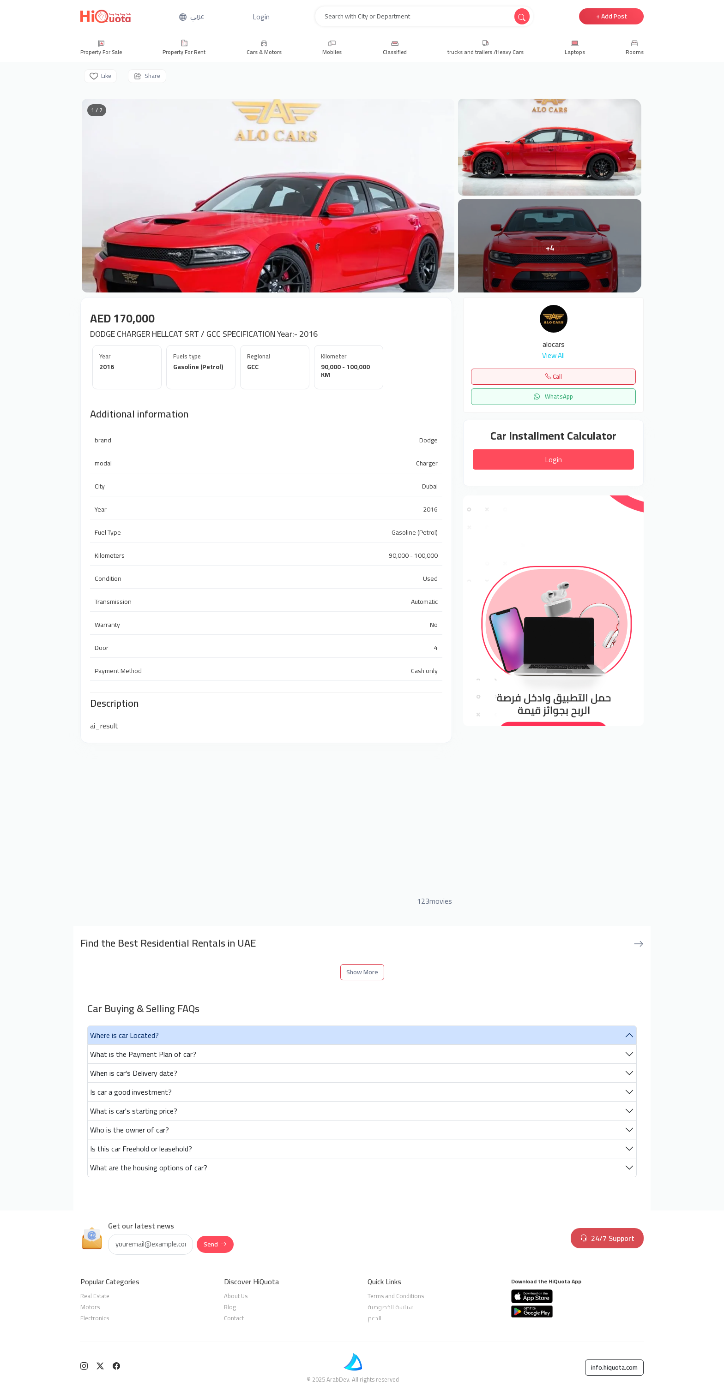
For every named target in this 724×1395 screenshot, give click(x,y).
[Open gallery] (268, 195)
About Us (235, 1295)
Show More (362, 972)
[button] (261, 16)
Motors (90, 1306)
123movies (434, 901)
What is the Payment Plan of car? (143, 1054)
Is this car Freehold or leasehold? (141, 1149)
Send (215, 1244)
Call (553, 376)
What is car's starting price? (133, 1111)
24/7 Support (607, 1238)
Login (553, 459)
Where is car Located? (124, 1035)
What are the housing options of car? (148, 1167)
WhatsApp (553, 396)
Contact (234, 1317)
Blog (230, 1306)
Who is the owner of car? (129, 1130)
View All (553, 356)
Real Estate (94, 1295)
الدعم (374, 1317)
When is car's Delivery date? (133, 1073)
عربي (197, 16)
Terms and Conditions (396, 1295)
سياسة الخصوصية (391, 1306)
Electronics (94, 1317)
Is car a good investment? (131, 1092)
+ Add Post (611, 16)
